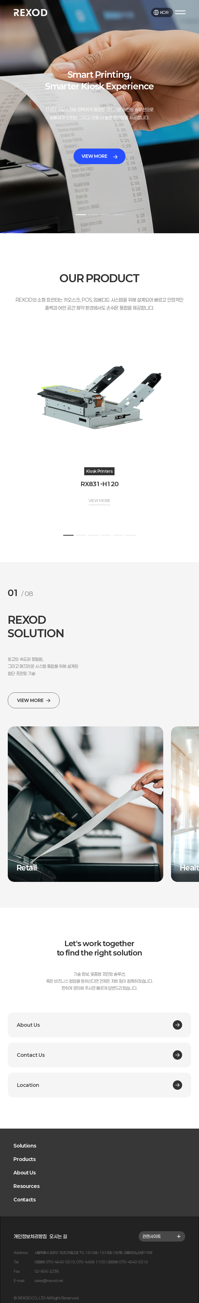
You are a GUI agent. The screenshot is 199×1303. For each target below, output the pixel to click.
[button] (81, 214)
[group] (85, 804)
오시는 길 (58, 1236)
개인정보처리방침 (30, 1236)
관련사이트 (162, 1236)
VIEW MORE (100, 156)
